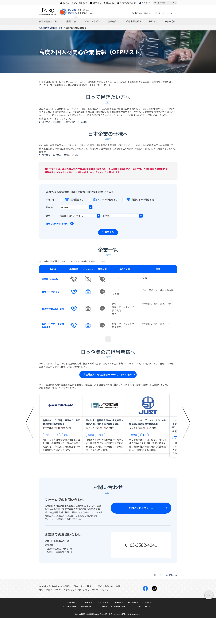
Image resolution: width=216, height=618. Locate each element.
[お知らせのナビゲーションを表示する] (153, 21)
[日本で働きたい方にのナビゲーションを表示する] (49, 21)
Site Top (66, 3)
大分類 (63, 215)
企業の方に (89, 602)
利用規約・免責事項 (70, 606)
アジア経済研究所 (128, 3)
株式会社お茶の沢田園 (53, 308)
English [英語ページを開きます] (168, 21)
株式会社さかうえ (51, 292)
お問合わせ (97, 3)
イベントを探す (104, 602)
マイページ (146, 3)
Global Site (110, 3)
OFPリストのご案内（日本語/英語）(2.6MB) (65, 121)
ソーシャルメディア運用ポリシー (113, 606)
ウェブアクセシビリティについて (140, 606)
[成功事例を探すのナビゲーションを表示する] (134, 21)
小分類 (105, 215)
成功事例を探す (134, 602)
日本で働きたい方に (72, 602)
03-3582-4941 (143, 545)
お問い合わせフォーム (141, 508)
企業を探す (119, 602)
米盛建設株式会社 (51, 279)
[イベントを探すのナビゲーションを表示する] (92, 21)
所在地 (49, 207)
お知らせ (148, 602)
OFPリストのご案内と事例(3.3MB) (60, 155)
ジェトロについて (80, 3)
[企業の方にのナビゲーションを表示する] (72, 21)
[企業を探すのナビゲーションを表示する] (113, 21)
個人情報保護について (89, 606)
